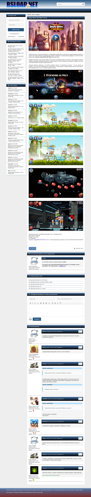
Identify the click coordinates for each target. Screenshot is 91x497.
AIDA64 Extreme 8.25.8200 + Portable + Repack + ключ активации (15, 61)
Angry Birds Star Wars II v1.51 (41, 239)
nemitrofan (44, 421)
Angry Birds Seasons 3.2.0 (36, 286)
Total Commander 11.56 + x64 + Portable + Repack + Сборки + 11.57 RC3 (16, 78)
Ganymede (44, 468)
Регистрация (21, 36)
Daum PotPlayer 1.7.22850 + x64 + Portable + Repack (16, 54)
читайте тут (62, 266)
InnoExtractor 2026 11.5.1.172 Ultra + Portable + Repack (15, 71)
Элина (43, 331)
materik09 (44, 398)
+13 (32, 248)
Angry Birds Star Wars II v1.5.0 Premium (38, 280)
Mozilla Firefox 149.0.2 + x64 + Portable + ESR (15, 46)
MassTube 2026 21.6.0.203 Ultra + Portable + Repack (15, 57)
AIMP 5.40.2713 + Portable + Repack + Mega (15, 65)
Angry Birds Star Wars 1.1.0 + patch (37, 288)
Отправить (36, 319)
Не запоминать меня (14, 33)
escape (44, 438)
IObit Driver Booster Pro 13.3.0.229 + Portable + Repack (15, 75)
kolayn (43, 347)
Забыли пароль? (11, 36)
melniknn (44, 363)
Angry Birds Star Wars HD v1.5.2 (37, 284)
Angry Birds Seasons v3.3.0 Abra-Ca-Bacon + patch (41, 282)
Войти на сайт (16, 29)
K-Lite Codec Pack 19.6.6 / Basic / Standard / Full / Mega (15, 68)
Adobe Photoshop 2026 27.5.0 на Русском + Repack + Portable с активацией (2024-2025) (16, 50)
